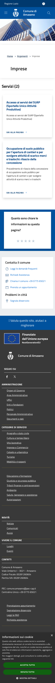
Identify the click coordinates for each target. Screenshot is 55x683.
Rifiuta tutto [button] (27, 672)
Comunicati (12, 528)
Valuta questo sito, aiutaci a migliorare (27, 323)
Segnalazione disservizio (19, 610)
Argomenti (22, 56)
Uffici (9, 400)
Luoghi (10, 546)
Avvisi (10, 533)
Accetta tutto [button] (27, 665)
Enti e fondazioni (15, 404)
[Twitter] (15, 377)
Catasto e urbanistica (17, 452)
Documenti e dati (15, 419)
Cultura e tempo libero (18, 438)
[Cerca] (49, 13)
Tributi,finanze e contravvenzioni (23, 485)
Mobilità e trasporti (16, 461)
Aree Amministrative (17, 395)
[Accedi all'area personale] (43, 3)
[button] (27, 678)
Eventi (10, 551)
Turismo (11, 457)
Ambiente (11, 490)
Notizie (10, 523)
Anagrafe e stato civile (18, 433)
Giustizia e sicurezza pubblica (21, 480)
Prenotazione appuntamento (21, 605)
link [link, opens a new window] (12, 659)
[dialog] (27, 657)
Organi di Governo (16, 390)
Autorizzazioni (14, 499)
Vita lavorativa (14, 443)
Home (10, 56)
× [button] (52, 635)
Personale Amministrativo (20, 414)
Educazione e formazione (19, 476)
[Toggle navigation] (6, 12)
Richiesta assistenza (17, 620)
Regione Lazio (11, 3)
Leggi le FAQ (13, 615)
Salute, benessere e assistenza (22, 495)
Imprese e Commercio (17, 447)
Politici (10, 409)
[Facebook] (7, 377)
